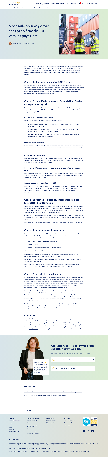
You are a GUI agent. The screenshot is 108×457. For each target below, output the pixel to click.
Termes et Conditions (23, 451)
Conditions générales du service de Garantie (39, 451)
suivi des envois (33, 329)
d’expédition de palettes (49, 70)
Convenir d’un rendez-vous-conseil (65, 368)
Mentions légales (13, 451)
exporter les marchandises (36, 107)
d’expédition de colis (34, 70)
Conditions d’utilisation (68, 451)
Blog (15, 7)
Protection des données (56, 451)
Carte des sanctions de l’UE (52, 212)
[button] (42, 3)
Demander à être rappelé (63, 360)
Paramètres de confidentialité (82, 451)
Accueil (10, 7)
